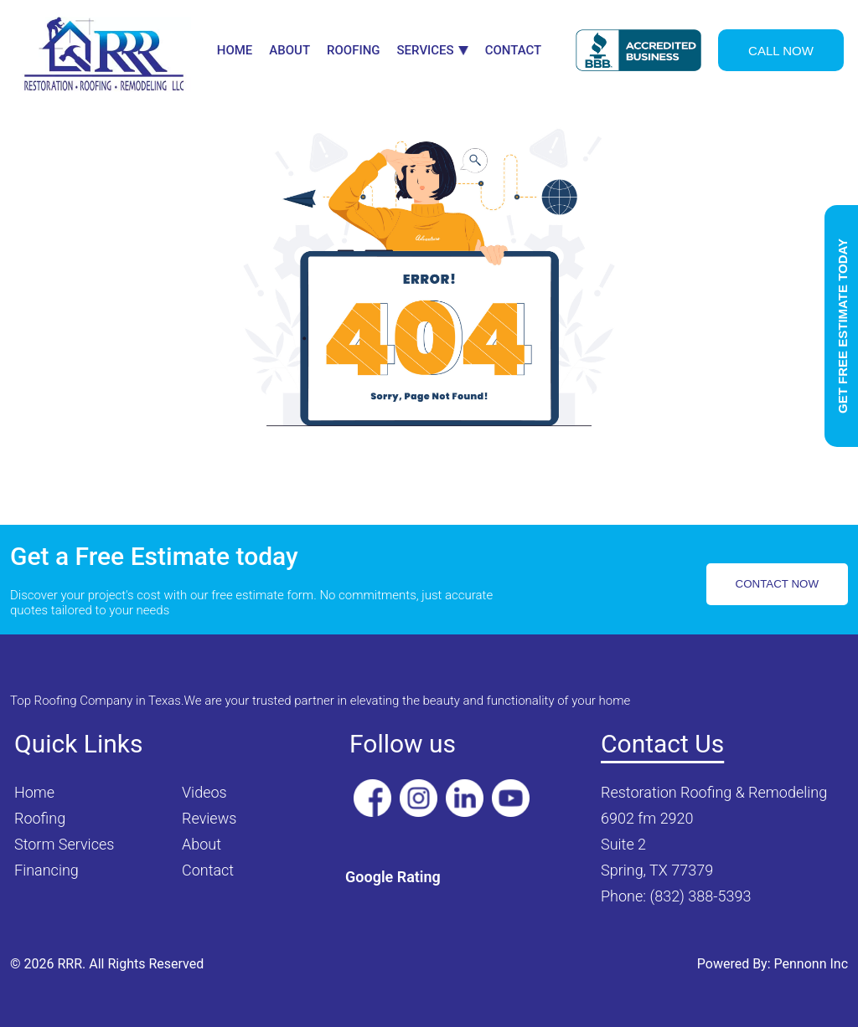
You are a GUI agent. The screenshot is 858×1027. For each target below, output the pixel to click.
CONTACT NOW (777, 584)
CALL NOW (781, 51)
